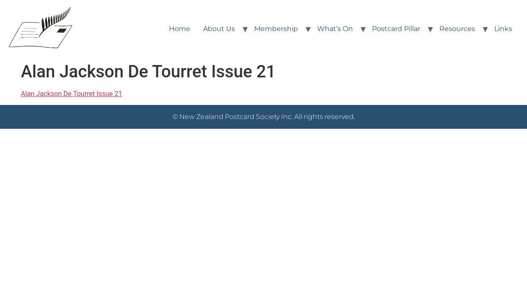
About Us (219, 29)
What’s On (335, 29)
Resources (457, 29)
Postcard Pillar (396, 29)
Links (503, 29)
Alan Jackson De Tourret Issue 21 (71, 94)
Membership (276, 29)
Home (179, 29)
